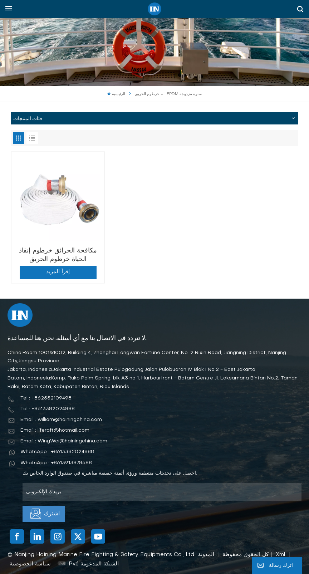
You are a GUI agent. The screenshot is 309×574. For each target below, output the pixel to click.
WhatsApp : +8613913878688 (56, 460)
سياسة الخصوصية (30, 561)
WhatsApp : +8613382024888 (57, 450)
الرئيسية (116, 94)
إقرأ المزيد (57, 269)
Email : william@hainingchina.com (61, 417)
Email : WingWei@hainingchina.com (63, 439)
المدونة (206, 552)
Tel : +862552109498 (46, 396)
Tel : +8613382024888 (47, 406)
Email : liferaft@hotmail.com (54, 428)
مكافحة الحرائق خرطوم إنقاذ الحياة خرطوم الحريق (57, 253)
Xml (280, 552)
